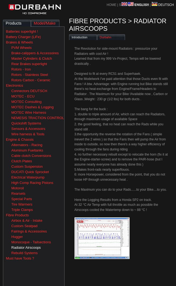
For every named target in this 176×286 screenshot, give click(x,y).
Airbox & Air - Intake (26, 220)
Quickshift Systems (26, 123)
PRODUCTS (140, 5)
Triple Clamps (22, 210)
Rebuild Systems (24, 253)
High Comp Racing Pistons (32, 183)
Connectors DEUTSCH (29, 91)
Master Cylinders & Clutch (31, 58)
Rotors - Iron (21, 69)
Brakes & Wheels (19, 42)
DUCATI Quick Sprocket (30, 172)
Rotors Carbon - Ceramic (30, 80)
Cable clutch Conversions (31, 156)
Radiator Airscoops (26, 247)
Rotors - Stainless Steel (29, 75)
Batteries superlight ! (22, 31)
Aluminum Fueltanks (27, 150)
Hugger (17, 237)
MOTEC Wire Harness (28, 112)
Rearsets (18, 193)
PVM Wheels (21, 48)
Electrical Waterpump (28, 177)
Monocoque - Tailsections (31, 242)
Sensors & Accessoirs (28, 129)
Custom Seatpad (24, 226)
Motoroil (17, 188)
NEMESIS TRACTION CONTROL (37, 118)
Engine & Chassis (20, 139)
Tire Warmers (21, 204)
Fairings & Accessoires (29, 231)
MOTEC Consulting (26, 102)
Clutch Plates (21, 161)
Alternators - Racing (26, 145)
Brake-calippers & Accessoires (35, 53)
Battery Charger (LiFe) (23, 37)
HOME (111, 5)
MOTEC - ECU (23, 96)
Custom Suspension (27, 166)
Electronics (14, 85)
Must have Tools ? (20, 258)
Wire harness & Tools (28, 134)
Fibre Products (17, 215)
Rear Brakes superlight (29, 64)
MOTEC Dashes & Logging (32, 107)
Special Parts (21, 199)
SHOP (124, 5)
